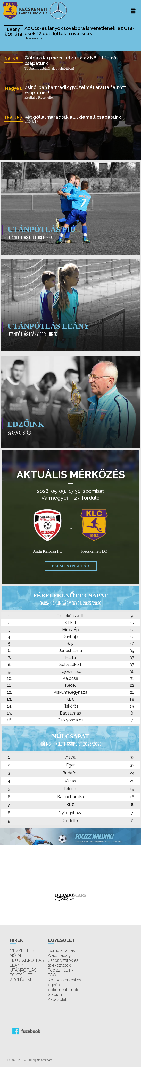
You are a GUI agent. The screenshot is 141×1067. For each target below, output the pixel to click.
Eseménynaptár (70, 566)
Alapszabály (59, 955)
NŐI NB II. (18, 955)
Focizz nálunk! (61, 970)
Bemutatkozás (61, 950)
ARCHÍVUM (20, 979)
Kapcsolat (57, 999)
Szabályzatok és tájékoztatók (63, 963)
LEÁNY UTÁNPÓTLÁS (23, 968)
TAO (52, 975)
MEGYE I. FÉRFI (23, 950)
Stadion (55, 994)
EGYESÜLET (21, 975)
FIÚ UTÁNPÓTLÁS (27, 960)
